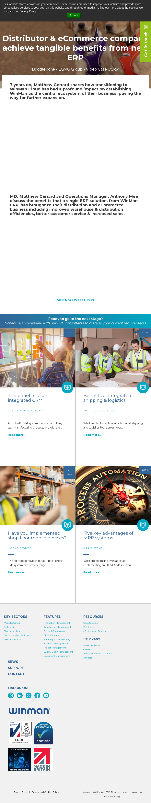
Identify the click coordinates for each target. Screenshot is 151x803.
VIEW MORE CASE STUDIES (75, 300)
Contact (16, 674)
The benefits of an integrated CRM (27, 398)
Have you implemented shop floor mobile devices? (37, 536)
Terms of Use (20, 792)
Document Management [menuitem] (57, 656)
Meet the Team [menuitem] (91, 645)
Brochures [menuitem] (88, 627)
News (13, 661)
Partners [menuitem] (87, 657)
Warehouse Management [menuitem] (57, 627)
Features (52, 616)
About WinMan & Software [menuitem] (97, 653)
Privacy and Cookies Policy (45, 792)
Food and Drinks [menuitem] (12, 639)
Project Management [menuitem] (55, 647)
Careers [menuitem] (87, 649)
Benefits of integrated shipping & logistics (107, 398)
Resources (93, 616)
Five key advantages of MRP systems (108, 536)
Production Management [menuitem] (57, 623)
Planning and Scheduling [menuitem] (57, 639)
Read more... (17, 434)
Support (16, 668)
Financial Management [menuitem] (56, 643)
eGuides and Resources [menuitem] (96, 631)
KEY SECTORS (15, 616)
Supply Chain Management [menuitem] (58, 651)
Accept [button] (74, 15)
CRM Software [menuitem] (51, 635)
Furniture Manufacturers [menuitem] (17, 635)
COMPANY (91, 639)
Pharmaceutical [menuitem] (12, 631)
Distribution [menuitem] (10, 627)
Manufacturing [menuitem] (12, 623)
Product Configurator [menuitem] (54, 631)
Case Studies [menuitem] (90, 623)
